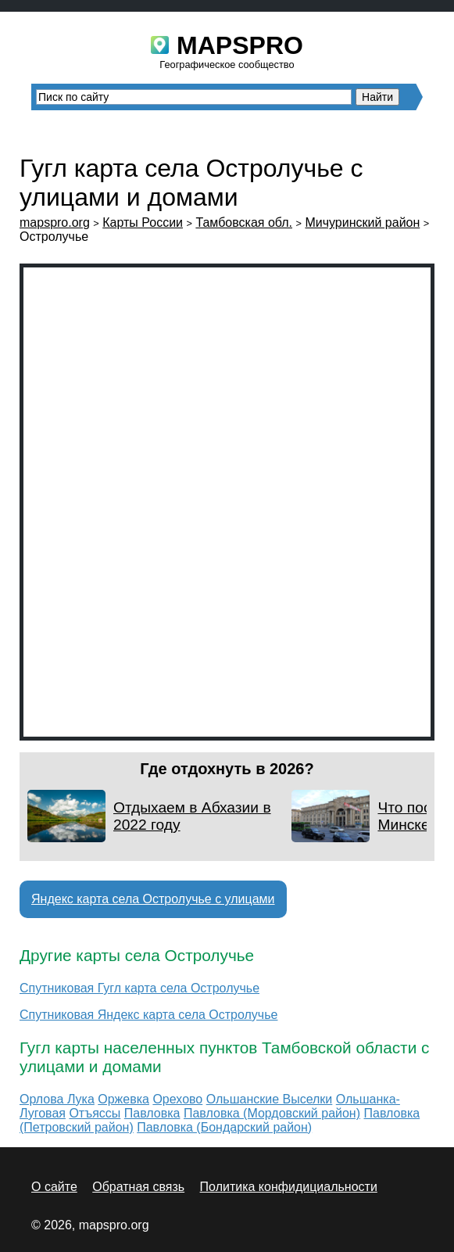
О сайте (54, 1186)
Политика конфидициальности (288, 1186)
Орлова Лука (57, 1099)
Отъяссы (94, 1113)
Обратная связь (138, 1186)
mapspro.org (55, 222)
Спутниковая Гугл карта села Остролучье (139, 988)
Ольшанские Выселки (269, 1099)
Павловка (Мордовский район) (272, 1113)
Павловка (152, 1113)
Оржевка (123, 1099)
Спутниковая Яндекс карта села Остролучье (148, 1014)
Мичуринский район (362, 222)
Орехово (177, 1099)
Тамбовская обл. (243, 222)
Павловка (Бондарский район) (224, 1127)
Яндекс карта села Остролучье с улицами (153, 899)
